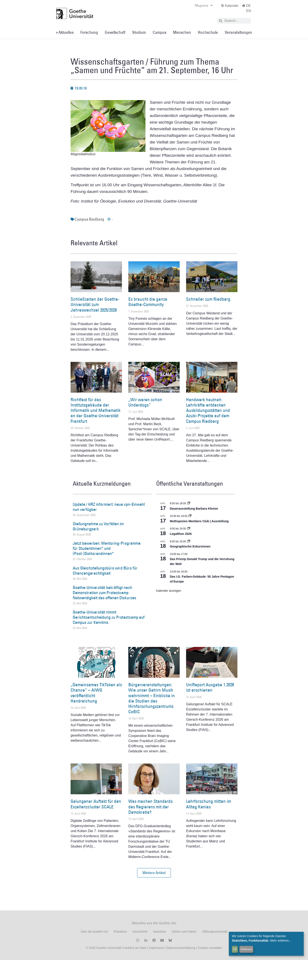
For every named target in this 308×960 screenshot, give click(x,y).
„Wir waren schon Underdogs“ (145, 402)
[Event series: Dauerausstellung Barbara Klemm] (188, 503)
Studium (139, 32)
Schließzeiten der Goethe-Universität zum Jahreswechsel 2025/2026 (95, 304)
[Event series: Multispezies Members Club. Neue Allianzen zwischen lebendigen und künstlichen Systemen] (189, 516)
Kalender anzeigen (168, 590)
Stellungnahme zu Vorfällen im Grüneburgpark (98, 526)
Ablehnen (246, 949)
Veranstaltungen (238, 32)
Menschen (182, 32)
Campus (159, 32)
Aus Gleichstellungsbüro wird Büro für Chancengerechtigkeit (105, 570)
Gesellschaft (115, 32)
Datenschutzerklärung (180, 948)
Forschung (89, 32)
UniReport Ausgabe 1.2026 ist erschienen (210, 687)
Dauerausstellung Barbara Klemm (194, 508)
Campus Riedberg (89, 219)
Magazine (204, 5)
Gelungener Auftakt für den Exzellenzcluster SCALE (96, 803)
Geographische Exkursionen (190, 546)
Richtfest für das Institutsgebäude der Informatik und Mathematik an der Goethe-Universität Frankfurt (95, 410)
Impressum (156, 948)
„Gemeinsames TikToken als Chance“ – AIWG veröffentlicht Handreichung (96, 693)
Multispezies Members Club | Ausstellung (199, 521)
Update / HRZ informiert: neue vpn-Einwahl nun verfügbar (109, 506)
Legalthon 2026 (181, 533)
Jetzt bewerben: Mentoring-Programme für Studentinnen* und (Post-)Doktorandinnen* (107, 548)
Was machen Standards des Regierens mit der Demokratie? (150, 806)
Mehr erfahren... (280, 940)
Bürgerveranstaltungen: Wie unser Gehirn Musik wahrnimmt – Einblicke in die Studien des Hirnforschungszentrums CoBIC (151, 698)
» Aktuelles (65, 32)
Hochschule (208, 32)
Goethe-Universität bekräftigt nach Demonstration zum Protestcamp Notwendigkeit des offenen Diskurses (104, 593)
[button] (154, 872)
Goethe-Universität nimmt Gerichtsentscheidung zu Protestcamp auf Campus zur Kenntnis (109, 617)
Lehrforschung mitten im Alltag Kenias (208, 803)
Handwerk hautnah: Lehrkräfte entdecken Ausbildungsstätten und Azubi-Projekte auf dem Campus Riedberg (208, 410)
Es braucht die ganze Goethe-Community (147, 301)
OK (235, 949)
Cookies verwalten (210, 948)
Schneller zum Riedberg (208, 299)
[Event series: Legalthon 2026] (188, 528)
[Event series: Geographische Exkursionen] (188, 541)
